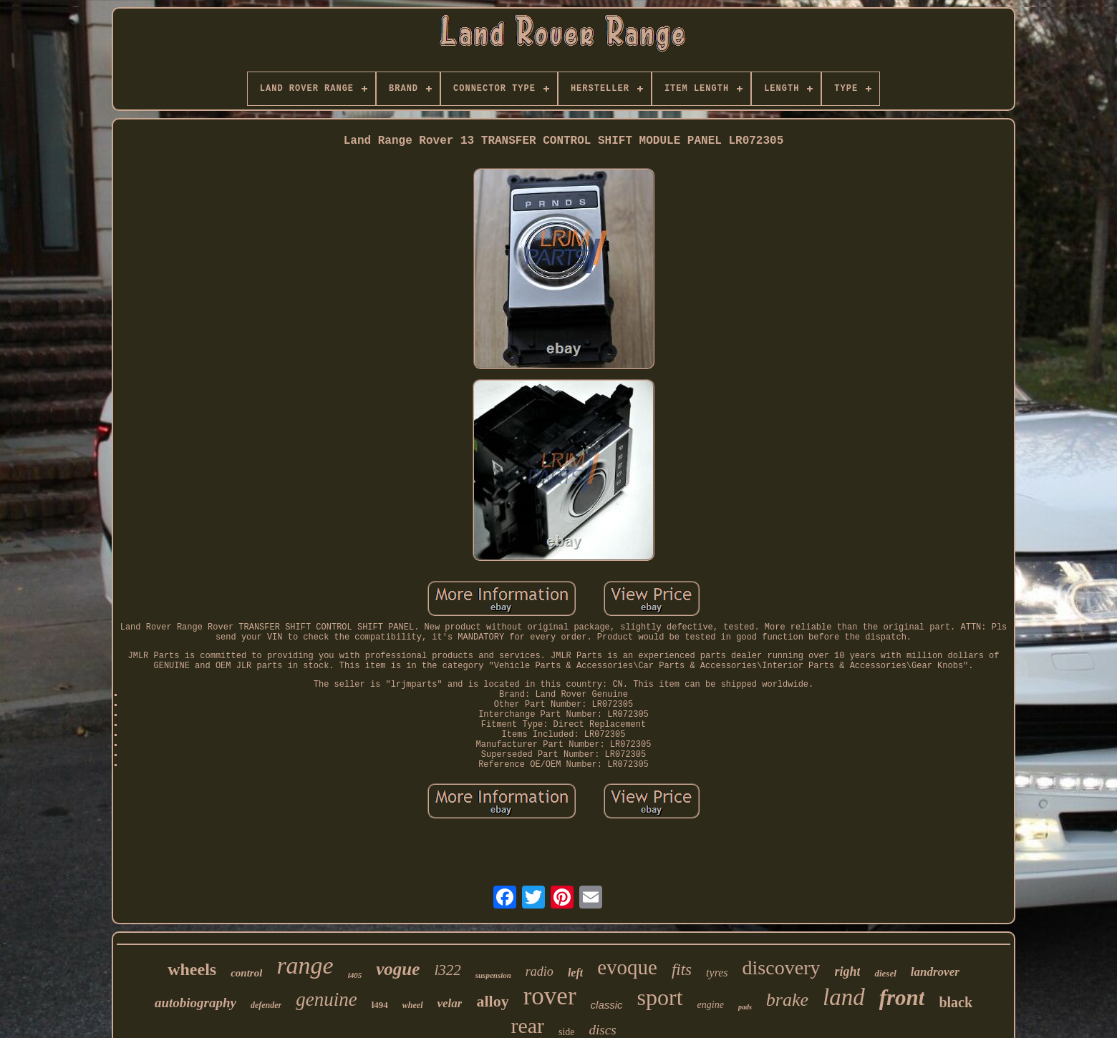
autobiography (195, 1002)
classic (607, 1005)
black (955, 1002)
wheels (192, 969)
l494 (380, 1004)
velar (450, 1003)
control (246, 973)
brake (787, 999)
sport (660, 997)
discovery (782, 967)
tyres (717, 972)
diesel (885, 973)
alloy (492, 1001)
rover (549, 996)
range (304, 965)
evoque (627, 967)
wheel (412, 1005)
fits (682, 970)
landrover (935, 972)
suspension (493, 975)
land (844, 997)
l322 (447, 970)
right (847, 971)
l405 (355, 975)
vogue (398, 969)
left (575, 972)
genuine (326, 999)
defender (266, 1005)
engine (710, 1004)
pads (745, 1007)
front (902, 997)
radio (539, 971)
